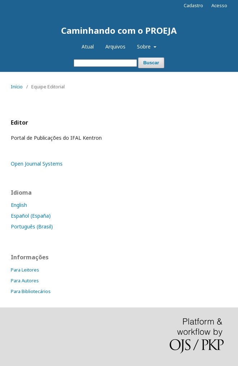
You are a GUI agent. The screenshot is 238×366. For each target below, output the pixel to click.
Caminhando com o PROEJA (119, 30)
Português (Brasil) (32, 226)
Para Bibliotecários (31, 291)
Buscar (151, 62)
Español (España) (31, 215)
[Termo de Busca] (105, 63)
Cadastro (193, 5)
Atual (88, 46)
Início (17, 86)
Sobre (144, 46)
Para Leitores (25, 270)
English (19, 204)
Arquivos (115, 46)
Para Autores (25, 280)
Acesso (219, 5)
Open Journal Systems (37, 163)
